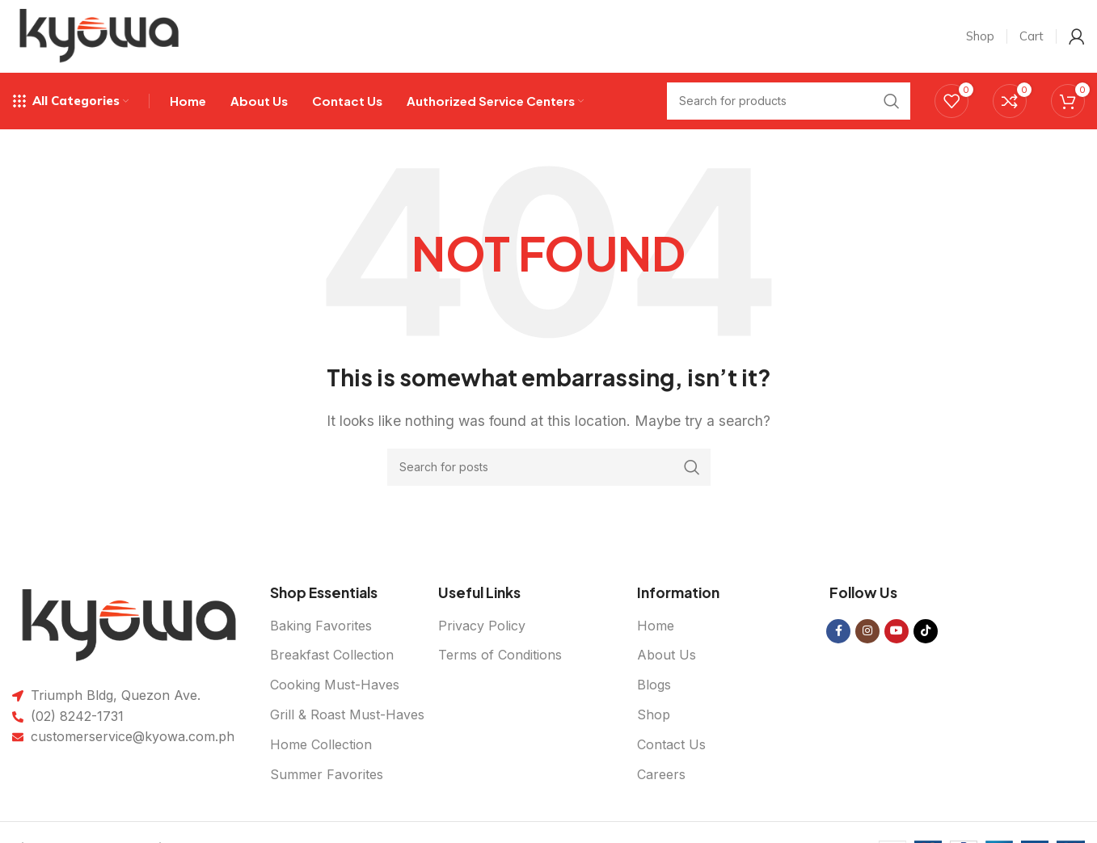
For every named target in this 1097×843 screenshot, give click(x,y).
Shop (653, 715)
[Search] (549, 467)
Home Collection (321, 744)
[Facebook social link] (838, 631)
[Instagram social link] (867, 631)
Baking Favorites (321, 625)
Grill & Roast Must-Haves (347, 715)
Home (655, 625)
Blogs (654, 685)
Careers (661, 774)
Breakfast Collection (332, 655)
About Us (666, 655)
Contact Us (671, 744)
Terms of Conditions (500, 655)
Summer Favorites (326, 774)
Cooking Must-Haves (334, 685)
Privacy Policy (481, 625)
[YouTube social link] (896, 631)
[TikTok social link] (925, 631)
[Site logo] (99, 35)
